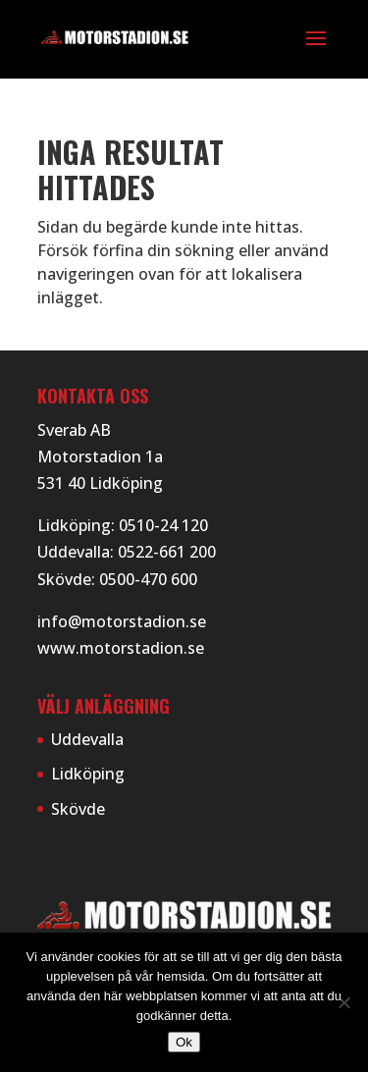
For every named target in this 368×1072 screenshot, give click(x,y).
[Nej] (343, 1002)
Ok (184, 1042)
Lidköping (88, 773)
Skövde (78, 809)
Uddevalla (87, 739)
